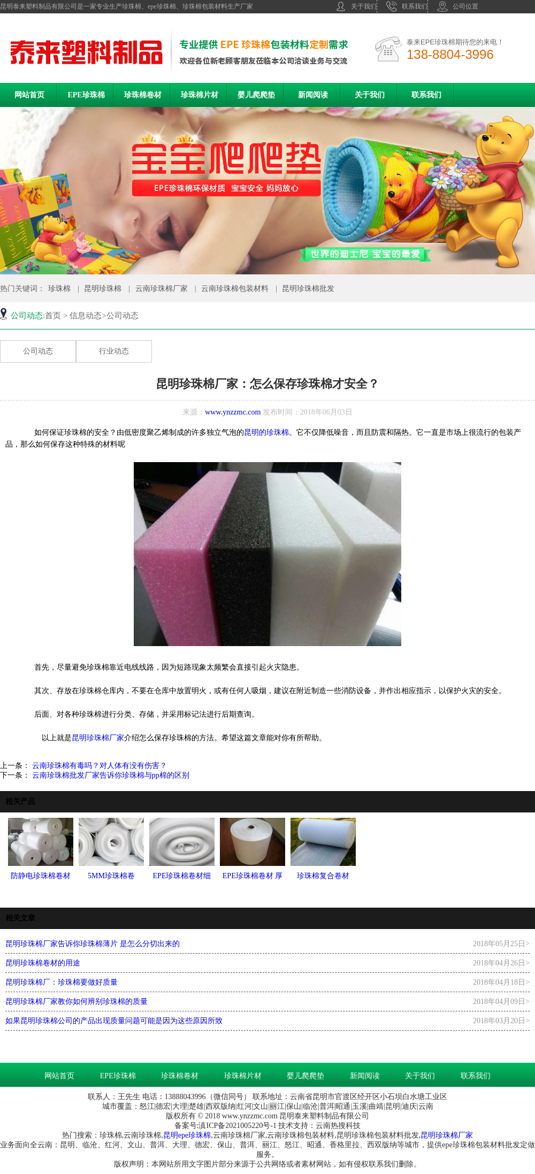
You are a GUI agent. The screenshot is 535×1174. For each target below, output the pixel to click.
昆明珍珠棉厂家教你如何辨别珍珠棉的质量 (76, 1001)
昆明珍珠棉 (102, 289)
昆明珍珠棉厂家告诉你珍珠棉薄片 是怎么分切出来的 (92, 944)
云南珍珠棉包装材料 (235, 289)
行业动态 (114, 351)
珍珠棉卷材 (143, 95)
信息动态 (86, 315)
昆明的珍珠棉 (266, 432)
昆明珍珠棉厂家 (98, 738)
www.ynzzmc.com (233, 412)
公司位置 (457, 6)
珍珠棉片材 (199, 95)
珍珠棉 (59, 289)
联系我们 (406, 6)
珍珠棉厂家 (454, 1135)
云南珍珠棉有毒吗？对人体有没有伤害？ (98, 766)
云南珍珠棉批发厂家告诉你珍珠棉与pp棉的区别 (109, 775)
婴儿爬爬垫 (256, 95)
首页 (53, 315)
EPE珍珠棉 (85, 95)
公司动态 (38, 351)
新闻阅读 (313, 95)
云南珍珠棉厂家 (161, 289)
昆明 (170, 1135)
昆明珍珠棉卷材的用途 (42, 963)
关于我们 (356, 6)
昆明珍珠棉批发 (308, 289)
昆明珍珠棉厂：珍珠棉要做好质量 (61, 982)
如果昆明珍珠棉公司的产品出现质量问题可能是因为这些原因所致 (114, 1021)
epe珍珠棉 (194, 1135)
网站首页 (29, 95)
